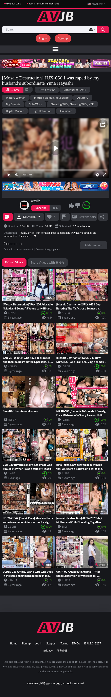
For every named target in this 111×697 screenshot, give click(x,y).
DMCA (76, 643)
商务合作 (62, 650)
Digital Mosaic (15, 111)
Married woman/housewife (51, 97)
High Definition (42, 111)
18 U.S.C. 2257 (92, 643)
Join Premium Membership (44, 3)
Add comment (94, 245)
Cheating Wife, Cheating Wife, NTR (72, 104)
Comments (12, 243)
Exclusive (66, 111)
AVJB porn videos (50, 683)
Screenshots (87, 217)
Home (13, 643)
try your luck (13, 3)
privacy (48, 650)
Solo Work (35, 104)
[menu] (55, 49)
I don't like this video (77, 205)
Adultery (82, 97)
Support (51, 643)
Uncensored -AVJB (74, 89)
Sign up (63, 38)
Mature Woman (15, 97)
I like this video (71, 205)
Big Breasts (13, 104)
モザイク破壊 (47, 89)
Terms (64, 643)
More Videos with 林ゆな (47, 262)
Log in (43, 38)
